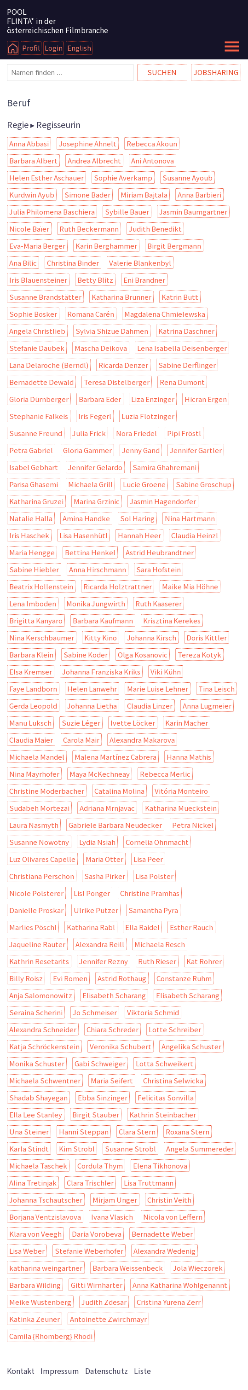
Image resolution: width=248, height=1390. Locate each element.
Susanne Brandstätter (45, 297)
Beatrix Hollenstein (41, 586)
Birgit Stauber (95, 1114)
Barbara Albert (33, 160)
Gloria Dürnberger (39, 399)
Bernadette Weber (162, 1234)
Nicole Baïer (29, 228)
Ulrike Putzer (96, 910)
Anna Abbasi (29, 143)
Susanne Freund (35, 433)
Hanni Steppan (84, 1131)
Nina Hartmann (190, 518)
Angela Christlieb (37, 331)
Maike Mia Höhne (190, 586)
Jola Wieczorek (198, 1268)
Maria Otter (104, 859)
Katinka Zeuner (34, 1319)
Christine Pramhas (149, 893)
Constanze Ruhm (184, 978)
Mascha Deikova (101, 348)
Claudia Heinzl (194, 535)
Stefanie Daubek (36, 348)
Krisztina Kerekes (172, 620)
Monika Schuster (36, 1063)
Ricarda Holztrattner (117, 586)
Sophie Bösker (33, 314)
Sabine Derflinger (187, 365)
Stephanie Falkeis (38, 416)
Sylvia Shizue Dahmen (111, 331)
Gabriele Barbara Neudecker (115, 825)
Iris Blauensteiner (38, 280)
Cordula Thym (100, 1165)
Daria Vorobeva (96, 1234)
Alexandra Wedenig (164, 1251)
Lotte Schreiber (175, 1029)
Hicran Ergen (206, 399)
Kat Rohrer (204, 961)
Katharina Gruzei (36, 501)
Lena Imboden (32, 603)
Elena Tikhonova (160, 1165)
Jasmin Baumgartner (193, 211)
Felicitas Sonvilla (166, 1097)
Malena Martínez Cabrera (115, 757)
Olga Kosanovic (142, 654)
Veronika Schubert (120, 1046)
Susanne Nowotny (39, 842)
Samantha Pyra (153, 910)
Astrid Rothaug (122, 978)
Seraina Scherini (36, 1012)
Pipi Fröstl (184, 433)
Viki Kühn (165, 671)
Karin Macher (186, 722)
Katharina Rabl (91, 927)
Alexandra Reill (99, 944)
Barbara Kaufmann (103, 620)
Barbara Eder (100, 399)
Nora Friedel (136, 433)
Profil (31, 47)
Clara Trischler (90, 1182)
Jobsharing (216, 72)
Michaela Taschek (38, 1165)
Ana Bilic (23, 263)
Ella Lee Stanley (35, 1114)
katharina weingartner (45, 1268)
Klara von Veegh (35, 1234)
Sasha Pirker (104, 876)
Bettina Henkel (90, 552)
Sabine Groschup (203, 484)
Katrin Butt (179, 297)
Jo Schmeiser (95, 1012)
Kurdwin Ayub (31, 194)
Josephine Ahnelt (87, 143)
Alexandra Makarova (142, 739)
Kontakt (21, 1370)
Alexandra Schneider (42, 1029)
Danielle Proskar (36, 910)
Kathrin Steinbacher (162, 1114)
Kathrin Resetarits (39, 961)
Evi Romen (70, 978)
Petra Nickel (192, 825)
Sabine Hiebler (34, 569)
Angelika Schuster (191, 1046)
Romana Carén (90, 314)
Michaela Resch (159, 944)
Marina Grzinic (97, 501)
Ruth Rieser (157, 961)
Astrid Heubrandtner (160, 552)
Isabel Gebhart (33, 467)
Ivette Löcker (132, 722)
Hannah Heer (139, 535)
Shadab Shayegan (38, 1097)
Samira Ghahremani (164, 467)
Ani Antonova (152, 160)
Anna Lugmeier (207, 705)
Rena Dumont (182, 382)
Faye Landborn (33, 688)
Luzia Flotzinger (147, 416)
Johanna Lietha (92, 705)
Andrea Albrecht (94, 160)
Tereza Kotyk (199, 654)
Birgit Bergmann (174, 245)
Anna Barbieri (199, 194)
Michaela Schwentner (45, 1080)
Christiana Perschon (41, 876)
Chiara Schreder (112, 1029)
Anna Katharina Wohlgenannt (180, 1285)
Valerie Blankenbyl (140, 263)
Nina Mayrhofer (34, 774)
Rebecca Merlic (165, 774)
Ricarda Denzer (123, 365)
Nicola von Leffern (172, 1216)
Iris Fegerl (94, 416)
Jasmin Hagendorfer (163, 501)
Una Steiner (29, 1131)
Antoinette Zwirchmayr (108, 1319)
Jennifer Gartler (196, 450)
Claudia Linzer (150, 705)
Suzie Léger (81, 722)
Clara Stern (137, 1131)
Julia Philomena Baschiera (52, 211)
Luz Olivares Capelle (42, 859)
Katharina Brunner (121, 297)
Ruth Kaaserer (158, 603)
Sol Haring (137, 518)
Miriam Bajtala (144, 194)
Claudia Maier (31, 739)
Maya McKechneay (99, 774)
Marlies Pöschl (33, 927)
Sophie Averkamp (123, 177)
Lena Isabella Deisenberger (182, 348)
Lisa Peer (148, 859)
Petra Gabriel (31, 450)
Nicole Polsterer (36, 893)
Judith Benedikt (155, 228)
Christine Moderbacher (46, 791)
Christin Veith (169, 1199)
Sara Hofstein (158, 569)
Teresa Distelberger (117, 382)
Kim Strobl (77, 1148)
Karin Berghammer (106, 245)
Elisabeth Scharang (114, 995)
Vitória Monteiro (181, 791)
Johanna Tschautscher (45, 1199)
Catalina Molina (119, 791)
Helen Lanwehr (92, 688)
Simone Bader (87, 194)
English (79, 47)
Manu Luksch (30, 722)
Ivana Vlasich (112, 1216)
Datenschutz (106, 1370)
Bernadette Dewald (41, 382)
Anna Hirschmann (97, 569)
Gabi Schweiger (100, 1063)
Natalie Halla (30, 518)
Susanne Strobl (130, 1148)
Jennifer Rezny (103, 961)
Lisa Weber (27, 1251)
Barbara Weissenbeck (127, 1268)
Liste (142, 1370)
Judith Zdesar (104, 1302)
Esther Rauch (191, 927)
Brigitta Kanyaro (36, 620)
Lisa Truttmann (148, 1182)
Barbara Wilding (35, 1285)
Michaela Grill (90, 484)
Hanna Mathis (189, 757)
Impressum (59, 1370)
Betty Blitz (95, 280)
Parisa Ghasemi (33, 484)
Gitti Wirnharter (96, 1285)
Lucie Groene (144, 484)
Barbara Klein (31, 654)
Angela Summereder (200, 1148)
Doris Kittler (206, 637)
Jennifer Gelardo (95, 467)
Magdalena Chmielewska (164, 314)
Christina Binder (73, 263)
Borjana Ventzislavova (45, 1216)
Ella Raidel (142, 927)
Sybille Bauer (127, 211)
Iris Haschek (29, 535)
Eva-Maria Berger (37, 245)
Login (54, 47)
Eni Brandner (144, 280)
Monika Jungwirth (95, 603)
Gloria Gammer (87, 450)
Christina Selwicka (173, 1080)
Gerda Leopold (33, 705)
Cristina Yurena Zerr (169, 1302)
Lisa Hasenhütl (83, 535)
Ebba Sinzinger (102, 1097)
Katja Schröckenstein (44, 1046)
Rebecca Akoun (152, 143)
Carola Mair (81, 739)
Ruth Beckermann (89, 228)
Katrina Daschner (186, 331)
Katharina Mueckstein (181, 808)
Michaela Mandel (36, 757)
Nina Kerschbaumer (41, 637)
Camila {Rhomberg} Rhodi (50, 1336)
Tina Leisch (216, 688)
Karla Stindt (29, 1148)
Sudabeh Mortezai (39, 808)
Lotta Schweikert (164, 1063)
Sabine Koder (85, 654)
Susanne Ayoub (187, 177)
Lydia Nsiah (97, 842)
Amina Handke (86, 518)
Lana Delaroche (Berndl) (48, 365)
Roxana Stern (187, 1131)
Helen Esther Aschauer (46, 177)
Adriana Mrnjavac (107, 808)
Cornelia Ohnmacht (157, 842)
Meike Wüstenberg (40, 1302)
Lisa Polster (154, 876)
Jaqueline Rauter (37, 944)
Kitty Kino (100, 637)
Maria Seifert (112, 1080)
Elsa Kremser (30, 671)
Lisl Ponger (92, 893)
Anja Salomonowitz (40, 995)
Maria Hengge (32, 552)
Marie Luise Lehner (157, 688)
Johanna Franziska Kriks (101, 671)
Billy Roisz (26, 978)
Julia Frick (89, 433)
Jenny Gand (141, 450)
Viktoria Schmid (153, 1012)
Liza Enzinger (152, 399)
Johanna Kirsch (151, 637)
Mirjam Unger (114, 1199)
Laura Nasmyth (33, 825)
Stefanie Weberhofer (89, 1251)
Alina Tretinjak (33, 1182)
